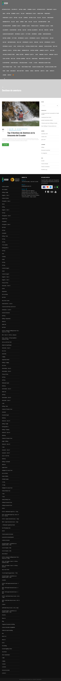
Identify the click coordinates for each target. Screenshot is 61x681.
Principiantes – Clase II (31, 13)
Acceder (42, 160)
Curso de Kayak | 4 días (6, 547)
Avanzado (41, 46)
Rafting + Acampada (21, 58)
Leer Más (5, 144)
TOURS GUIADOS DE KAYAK (7, 534)
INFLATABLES (13, 70)
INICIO (4, 13)
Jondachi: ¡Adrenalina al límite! (47, 120)
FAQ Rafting (4, 645)
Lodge (47, 70)
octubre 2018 (43, 136)
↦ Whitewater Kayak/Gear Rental (8, 524)
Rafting (8, 13)
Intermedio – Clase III (44, 25)
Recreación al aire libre (16, 130)
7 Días (15, 66)
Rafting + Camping (34, 50)
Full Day (22, 13)
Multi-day (19, 42)
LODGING (4, 74)
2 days (36, 54)
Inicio (17, 21)
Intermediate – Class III (23, 38)
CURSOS (31, 70)
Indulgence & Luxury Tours (45, 58)
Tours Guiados (50, 17)
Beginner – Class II (32, 9)
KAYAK (52, 25)
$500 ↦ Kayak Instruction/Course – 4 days (10, 521)
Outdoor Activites (6, 9)
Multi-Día (41, 29)
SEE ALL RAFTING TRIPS (7, 342)
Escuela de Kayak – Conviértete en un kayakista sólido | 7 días (9, 544)
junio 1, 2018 (11, 129)
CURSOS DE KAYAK (6, 540)
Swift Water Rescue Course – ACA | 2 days (10, 607)
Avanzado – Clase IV (43, 54)
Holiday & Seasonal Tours (38, 66)
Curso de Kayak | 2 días (6, 550)
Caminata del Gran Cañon (46, 117)
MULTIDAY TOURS (5, 300)
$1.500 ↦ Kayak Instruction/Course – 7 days (10, 518)
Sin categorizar (44, 153)
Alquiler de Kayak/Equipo (8, 33)
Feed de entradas (44, 163)
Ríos (3, 633)
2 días (14, 46)
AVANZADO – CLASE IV (6, 309)
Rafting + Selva (32, 17)
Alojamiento (5, 29)
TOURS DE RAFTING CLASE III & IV (9, 306)
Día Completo (14, 9)
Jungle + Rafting (19, 54)
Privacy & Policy (34, 25)
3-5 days (35, 62)
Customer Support (42, 21)
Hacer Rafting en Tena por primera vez (48, 126)
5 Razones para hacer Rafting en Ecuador (49, 123)
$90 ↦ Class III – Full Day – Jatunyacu (9, 334)
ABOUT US (42, 70)
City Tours (28, 33)
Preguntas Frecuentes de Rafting (8, 624)
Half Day (24, 29)
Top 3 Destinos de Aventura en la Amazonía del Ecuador (21, 134)
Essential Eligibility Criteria (7, 648)
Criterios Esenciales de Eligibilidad (8, 627)
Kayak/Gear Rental (47, 33)
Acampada (26, 17)
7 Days (19, 66)
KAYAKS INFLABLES (6, 312)
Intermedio (34, 33)
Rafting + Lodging (6, 38)
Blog (3, 621)
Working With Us (6, 21)
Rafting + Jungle (22, 9)
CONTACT (9, 74)
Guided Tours (40, 13)
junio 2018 (43, 139)
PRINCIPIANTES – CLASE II (7, 303)
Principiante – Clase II (51, 9)
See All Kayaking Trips (6, 528)
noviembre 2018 (44, 133)
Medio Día (46, 29)
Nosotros (37, 70)
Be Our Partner (13, 29)
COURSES (27, 70)
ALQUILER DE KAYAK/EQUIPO (8, 537)
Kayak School (35, 58)
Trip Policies (4, 651)
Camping (22, 21)
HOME (26, 21)
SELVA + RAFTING (6, 58)
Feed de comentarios (45, 166)
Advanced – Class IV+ (7, 50)
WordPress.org (44, 169)
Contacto (52, 70)
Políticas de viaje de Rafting (7, 630)
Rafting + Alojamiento (33, 29)
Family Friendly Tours (7, 66)
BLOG (3, 642)
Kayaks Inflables (14, 62)
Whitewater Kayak (12, 42)
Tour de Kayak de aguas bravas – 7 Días (10, 573)
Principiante (47, 13)
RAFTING (15, 17)
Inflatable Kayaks (23, 62)
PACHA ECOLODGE (6, 670)
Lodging (39, 33)
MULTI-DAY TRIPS (20, 70)
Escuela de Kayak (48, 46)
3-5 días (30, 62)
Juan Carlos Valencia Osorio (22, 129)
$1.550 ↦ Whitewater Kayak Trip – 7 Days (10, 511)
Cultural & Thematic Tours (31, 46)
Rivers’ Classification (6, 654)
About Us (4, 618)
